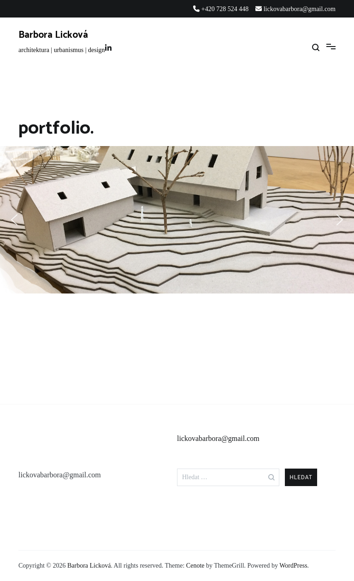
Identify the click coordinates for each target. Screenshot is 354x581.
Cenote (195, 565)
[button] (14, 219)
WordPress (293, 565)
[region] (177, 219)
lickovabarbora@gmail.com (218, 438)
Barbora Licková (53, 35)
